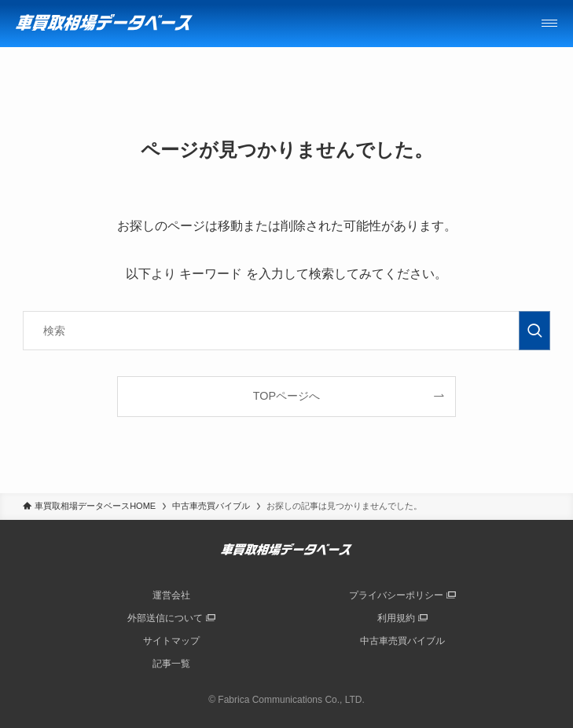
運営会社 (171, 595)
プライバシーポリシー (396, 595)
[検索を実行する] (534, 330)
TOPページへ (286, 396)
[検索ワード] (286, 330)
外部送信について (165, 618)
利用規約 (396, 618)
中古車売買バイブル (402, 640)
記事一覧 (171, 663)
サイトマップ (171, 640)
